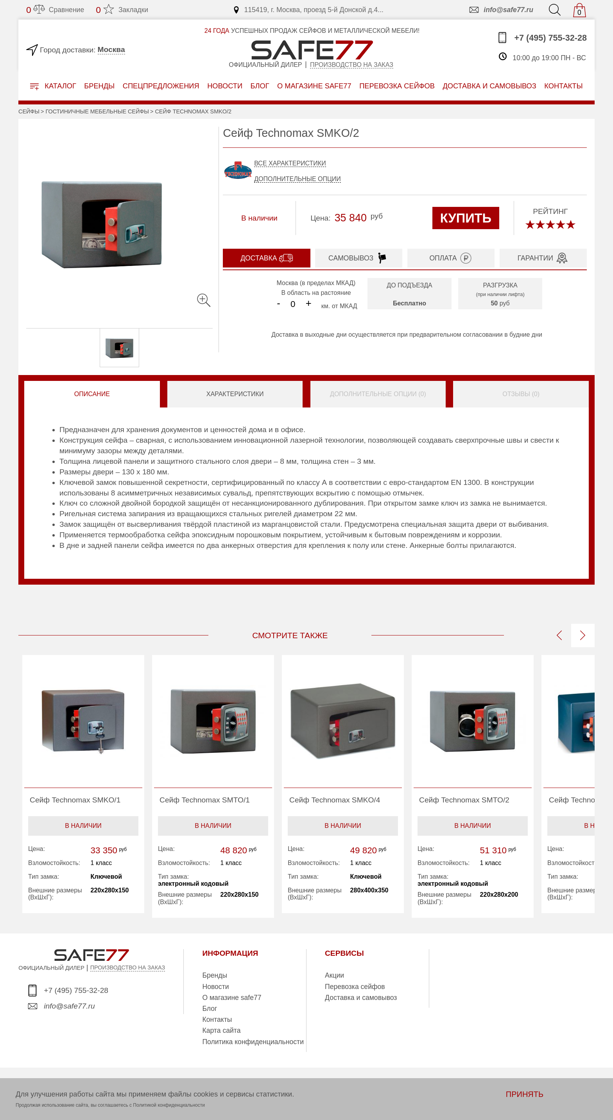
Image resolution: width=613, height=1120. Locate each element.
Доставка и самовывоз (361, 998)
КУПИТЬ (465, 218)
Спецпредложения (161, 86)
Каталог (53, 86)
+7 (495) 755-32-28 (541, 37)
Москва (111, 49)
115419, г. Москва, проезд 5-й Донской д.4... (308, 10)
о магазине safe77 (314, 86)
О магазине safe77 (231, 998)
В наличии (83, 825)
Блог (260, 86)
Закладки (122, 9)
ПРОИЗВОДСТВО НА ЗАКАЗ (127, 967)
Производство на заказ (351, 64)
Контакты (217, 1019)
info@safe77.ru (500, 10)
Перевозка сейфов (355, 987)
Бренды (99, 86)
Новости (224, 86)
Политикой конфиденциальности (169, 1105)
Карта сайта (221, 1030)
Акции (334, 975)
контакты (563, 86)
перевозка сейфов (397, 86)
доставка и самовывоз (489, 86)
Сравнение (55, 9)
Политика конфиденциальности (253, 1042)
